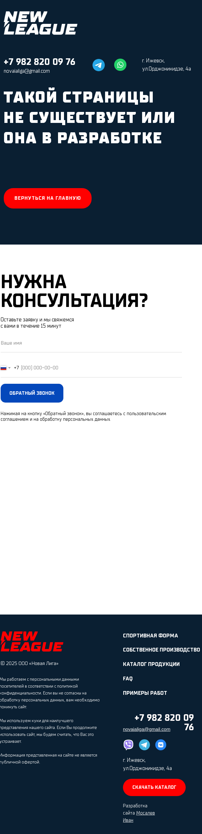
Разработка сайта (139, 813)
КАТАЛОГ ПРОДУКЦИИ (151, 664)
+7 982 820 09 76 (39, 61)
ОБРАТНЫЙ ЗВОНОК (32, 393)
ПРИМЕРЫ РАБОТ (145, 693)
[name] (91, 343)
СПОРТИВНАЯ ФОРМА (150, 636)
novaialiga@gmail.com (27, 71)
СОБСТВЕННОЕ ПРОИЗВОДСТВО (161, 650)
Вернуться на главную (47, 198)
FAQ (128, 679)
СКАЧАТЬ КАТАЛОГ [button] (154, 787)
